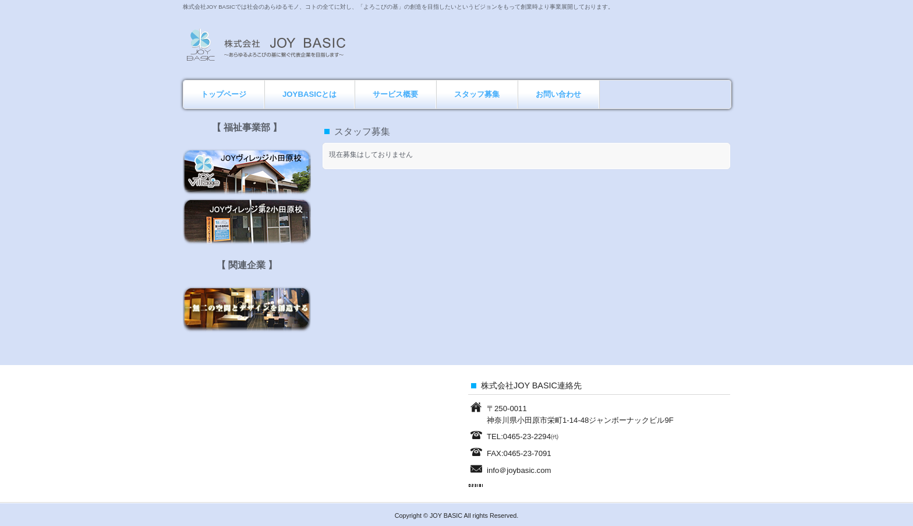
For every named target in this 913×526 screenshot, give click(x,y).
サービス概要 (395, 94)
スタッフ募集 (477, 94)
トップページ (223, 94)
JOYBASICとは (309, 94)
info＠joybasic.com (519, 470)
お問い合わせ (558, 94)
